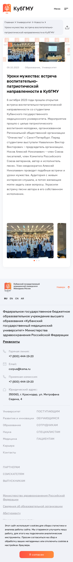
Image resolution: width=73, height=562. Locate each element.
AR (22, 298)
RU (5, 298)
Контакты (9, 452)
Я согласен (36, 554)
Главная (9, 22)
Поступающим (48, 411)
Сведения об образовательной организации (33, 506)
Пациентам (45, 438)
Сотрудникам (47, 425)
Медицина (10, 438)
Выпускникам (14, 480)
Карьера (8, 445)
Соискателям (13, 474)
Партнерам (11, 467)
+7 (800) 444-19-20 (21, 381)
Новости (39, 22)
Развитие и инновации (18, 418)
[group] (30, 240)
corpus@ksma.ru (19, 368)
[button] (34, 260)
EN (11, 298)
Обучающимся (48, 418)
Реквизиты (11, 341)
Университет (24, 22)
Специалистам (48, 431)
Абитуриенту (12, 513)
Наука (7, 431)
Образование (12, 425)
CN (16, 298)
